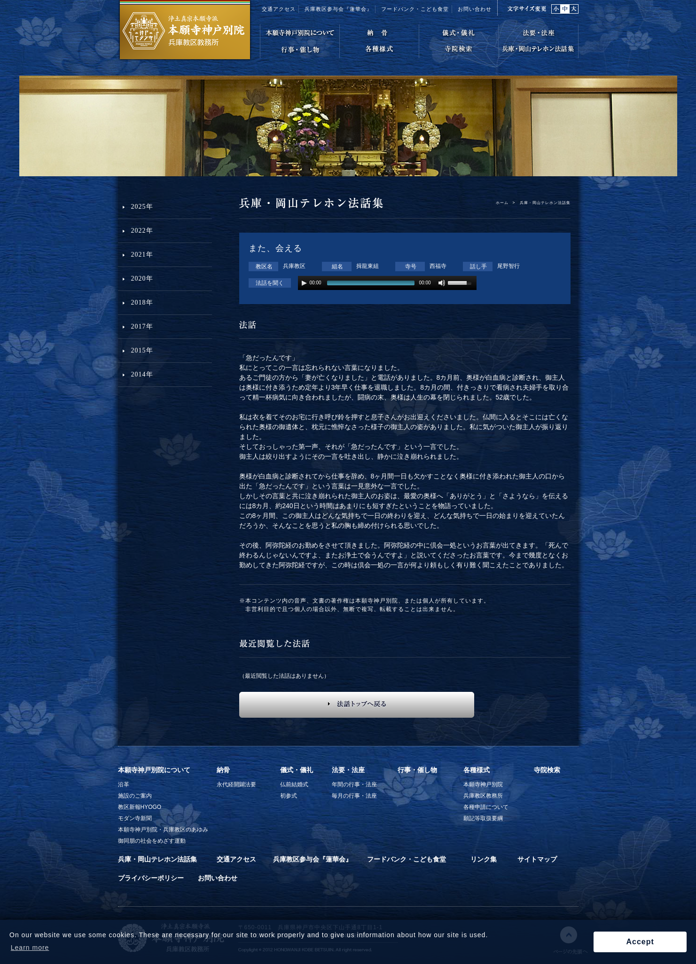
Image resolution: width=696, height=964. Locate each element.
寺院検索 (547, 770)
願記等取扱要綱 (483, 818)
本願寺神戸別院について (154, 770)
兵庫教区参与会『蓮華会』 (338, 9)
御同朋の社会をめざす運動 (152, 841)
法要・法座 (348, 770)
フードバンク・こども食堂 (406, 859)
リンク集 (483, 859)
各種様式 (476, 770)
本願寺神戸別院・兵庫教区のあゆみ (163, 829)
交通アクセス (279, 9)
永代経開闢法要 (236, 784)
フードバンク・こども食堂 (415, 9)
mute (442, 283)
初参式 (288, 795)
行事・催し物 (417, 770)
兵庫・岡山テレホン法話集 (157, 859)
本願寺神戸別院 (483, 784)
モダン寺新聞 (135, 818)
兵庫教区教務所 (483, 795)
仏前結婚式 (294, 784)
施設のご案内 (135, 795)
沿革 (123, 784)
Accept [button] (640, 942)
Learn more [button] (30, 947)
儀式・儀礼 (296, 770)
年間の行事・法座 (354, 784)
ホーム (502, 202)
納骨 (223, 770)
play (304, 283)
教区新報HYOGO (140, 807)
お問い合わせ (475, 9)
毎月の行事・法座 (354, 795)
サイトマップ (537, 859)
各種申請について (485, 807)
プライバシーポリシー (151, 878)
